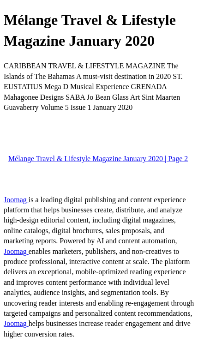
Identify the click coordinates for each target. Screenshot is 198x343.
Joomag (16, 200)
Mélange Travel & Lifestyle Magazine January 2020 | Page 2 (98, 158)
